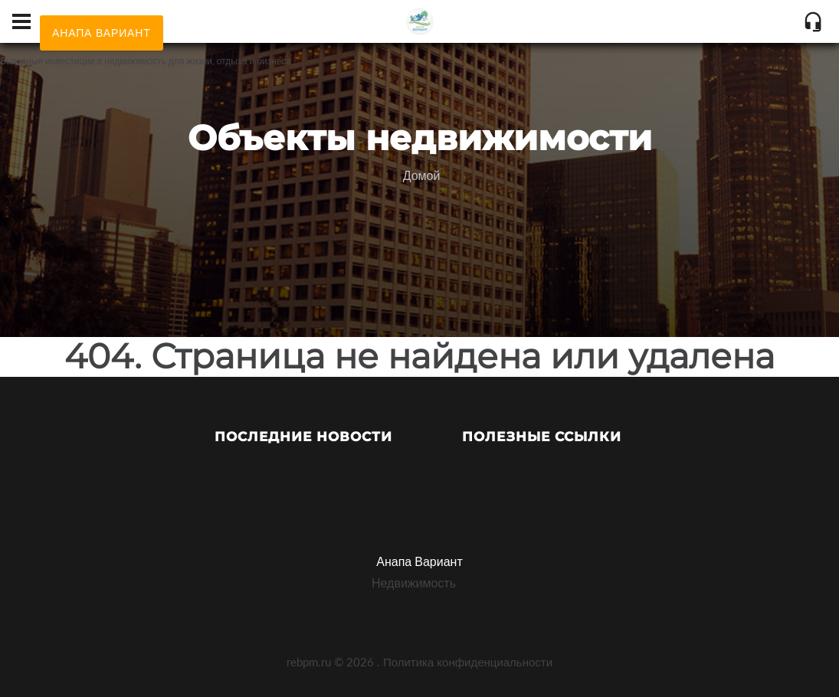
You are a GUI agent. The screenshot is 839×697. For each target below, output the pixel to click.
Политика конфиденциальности (467, 662)
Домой (422, 175)
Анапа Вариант (419, 561)
